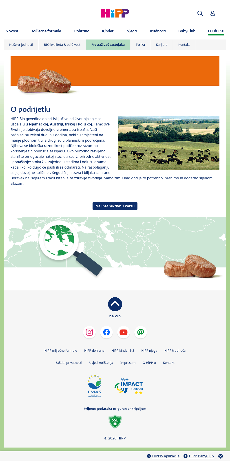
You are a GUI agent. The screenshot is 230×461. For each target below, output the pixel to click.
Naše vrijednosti (21, 44)
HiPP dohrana (94, 350)
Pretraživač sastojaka (108, 44)
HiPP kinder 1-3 (123, 350)
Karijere (161, 44)
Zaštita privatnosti (68, 362)
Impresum (127, 362)
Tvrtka (140, 44)
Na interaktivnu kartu (115, 206)
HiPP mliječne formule (60, 350)
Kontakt (184, 44)
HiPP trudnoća (175, 350)
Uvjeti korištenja (101, 362)
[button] (200, 13)
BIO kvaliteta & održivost (62, 44)
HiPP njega (149, 350)
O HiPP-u (149, 362)
